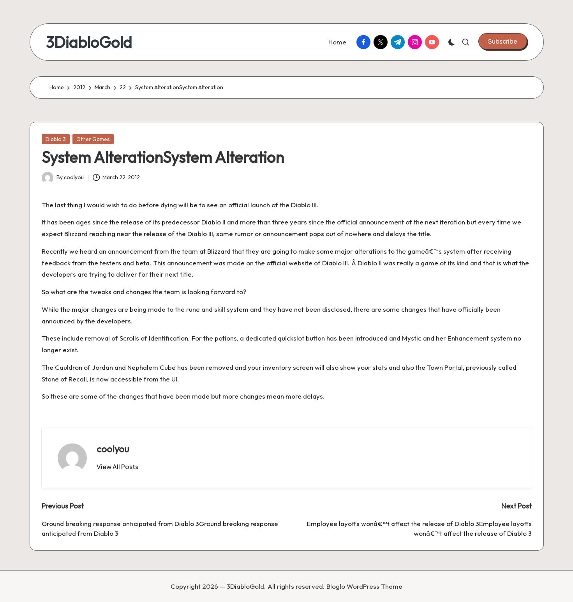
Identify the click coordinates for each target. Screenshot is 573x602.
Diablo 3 (56, 139)
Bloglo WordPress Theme (364, 586)
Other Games (93, 139)
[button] (502, 41)
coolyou (113, 449)
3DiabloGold (89, 42)
